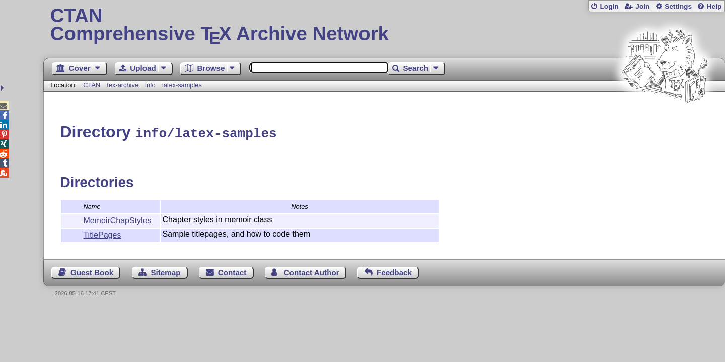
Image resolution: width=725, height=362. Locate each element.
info (150, 85)
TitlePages (102, 233)
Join (642, 6)
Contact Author (311, 270)
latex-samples (182, 85)
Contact (232, 270)
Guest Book (91, 270)
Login (609, 6)
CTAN (91, 85)
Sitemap (165, 270)
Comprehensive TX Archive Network (384, 25)
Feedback (394, 270)
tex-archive (122, 85)
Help (714, 6)
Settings (678, 6)
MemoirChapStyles (117, 219)
